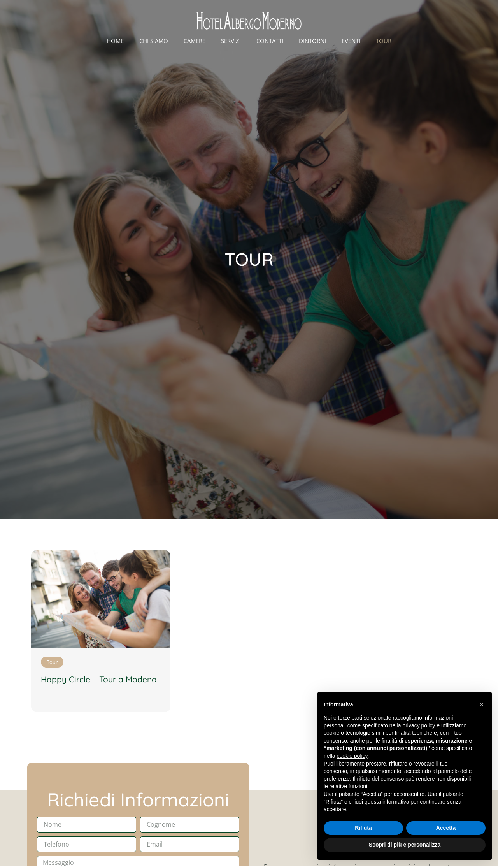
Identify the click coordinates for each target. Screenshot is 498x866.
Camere (194, 41)
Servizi (231, 41)
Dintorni (312, 41)
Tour (383, 41)
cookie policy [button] (352, 756)
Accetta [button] (446, 828)
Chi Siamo (153, 41)
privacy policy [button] (418, 725)
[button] (481, 704)
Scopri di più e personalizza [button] (404, 844)
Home (115, 41)
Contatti (269, 41)
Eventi (351, 41)
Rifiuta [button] (363, 828)
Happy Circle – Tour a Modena (99, 679)
